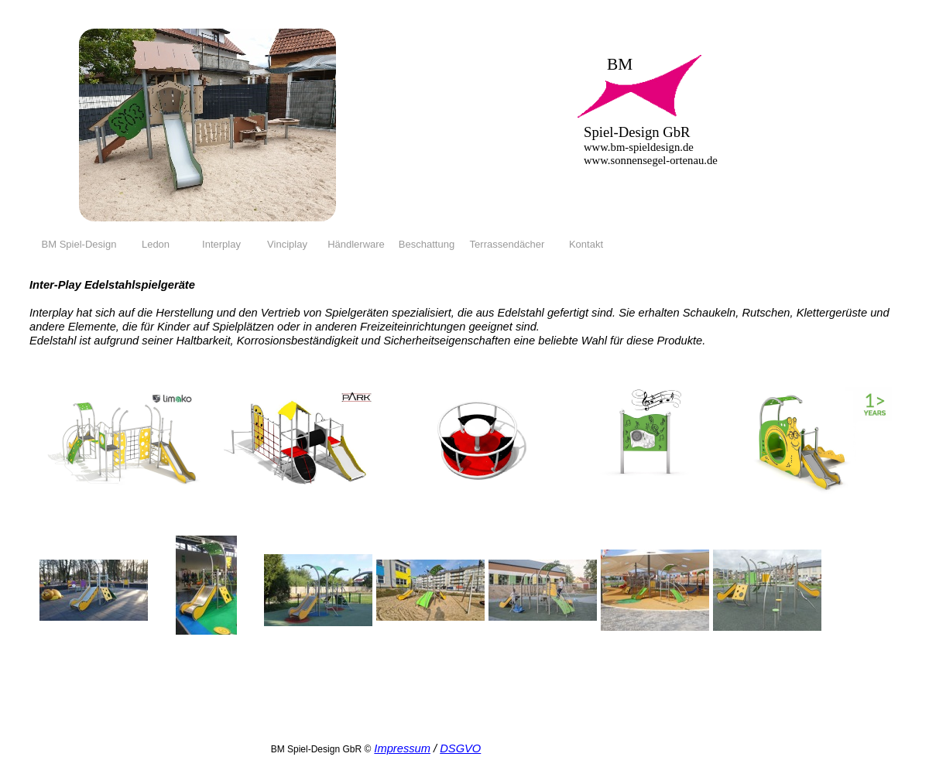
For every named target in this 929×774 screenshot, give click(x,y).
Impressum (402, 748)
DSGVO (460, 748)
